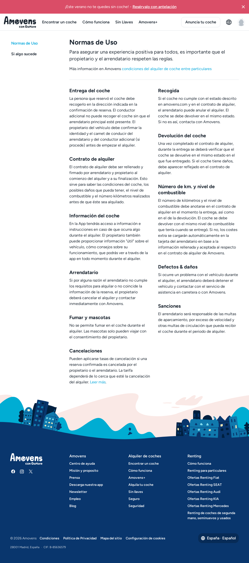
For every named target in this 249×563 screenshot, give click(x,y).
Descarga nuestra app (86, 485)
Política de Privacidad (80, 538)
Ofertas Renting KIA (203, 499)
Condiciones (49, 538)
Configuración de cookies (145, 538)
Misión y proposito (83, 471)
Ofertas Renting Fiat (203, 478)
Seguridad (136, 506)
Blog (72, 506)
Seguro (134, 499)
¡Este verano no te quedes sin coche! (121, 6)
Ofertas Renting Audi (204, 492)
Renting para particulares (206, 471)
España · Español (218, 538)
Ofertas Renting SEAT (204, 485)
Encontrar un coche (59, 22)
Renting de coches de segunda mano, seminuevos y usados (211, 515)
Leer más (98, 382)
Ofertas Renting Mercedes (208, 506)
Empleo (75, 499)
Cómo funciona (95, 22)
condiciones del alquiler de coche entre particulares (167, 68)
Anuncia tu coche (200, 22)
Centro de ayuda (82, 463)
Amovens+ (148, 22)
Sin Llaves (124, 22)
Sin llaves (135, 492)
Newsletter (78, 492)
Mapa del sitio (111, 538)
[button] (243, 7)
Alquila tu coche (140, 485)
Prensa (74, 478)
